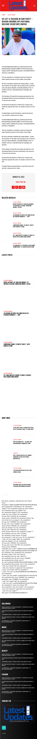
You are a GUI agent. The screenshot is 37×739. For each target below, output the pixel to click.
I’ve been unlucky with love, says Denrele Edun (22, 471)
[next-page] (6, 494)
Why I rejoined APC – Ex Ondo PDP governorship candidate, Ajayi (22, 442)
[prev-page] (3, 494)
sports (15, 453)
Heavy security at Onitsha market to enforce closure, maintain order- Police (23, 205)
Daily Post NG (21, 182)
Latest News (11, 15)
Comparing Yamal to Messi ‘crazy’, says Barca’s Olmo (23, 226)
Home (3, 15)
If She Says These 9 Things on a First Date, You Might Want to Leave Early (23, 428)
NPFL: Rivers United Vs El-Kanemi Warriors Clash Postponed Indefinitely (22, 456)
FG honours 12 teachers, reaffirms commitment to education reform (24, 246)
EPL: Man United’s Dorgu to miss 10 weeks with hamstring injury (23, 236)
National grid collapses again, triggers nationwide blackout (22, 485)
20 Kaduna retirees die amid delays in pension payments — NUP (24, 215)
